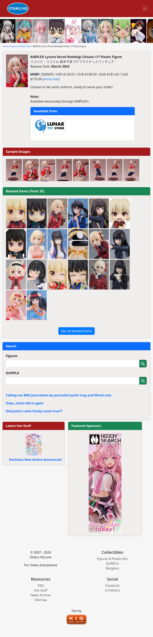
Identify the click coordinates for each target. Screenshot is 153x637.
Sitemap (40, 600)
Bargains (112, 568)
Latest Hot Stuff (18, 426)
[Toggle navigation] (145, 9)
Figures (12, 356)
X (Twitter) (112, 590)
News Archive (41, 595)
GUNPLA (12, 373)
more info (51, 79)
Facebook (112, 585)
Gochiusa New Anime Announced (35, 459)
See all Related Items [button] (76, 331)
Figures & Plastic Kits (20, 46)
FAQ (41, 585)
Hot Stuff (40, 590)
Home (5, 46)
